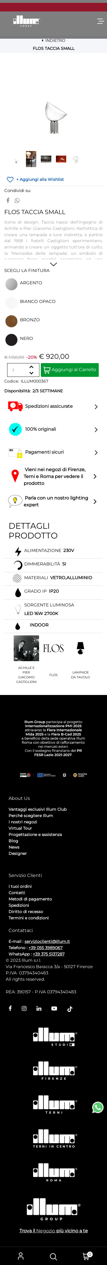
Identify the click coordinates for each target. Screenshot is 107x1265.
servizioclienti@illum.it (47, 941)
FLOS (53, 675)
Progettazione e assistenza (35, 834)
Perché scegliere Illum (31, 815)
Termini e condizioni (29, 918)
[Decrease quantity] (31, 373)
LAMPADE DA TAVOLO (80, 674)
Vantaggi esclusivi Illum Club (37, 809)
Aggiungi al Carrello (69, 370)
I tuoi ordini (20, 886)
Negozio (45, 1230)
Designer (18, 853)
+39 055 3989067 (45, 947)
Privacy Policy (23, 869)
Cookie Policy (53, 869)
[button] (54, 102)
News (14, 847)
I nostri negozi (23, 822)
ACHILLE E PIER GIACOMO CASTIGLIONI (26, 675)
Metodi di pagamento (30, 899)
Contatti (17, 892)
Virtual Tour (20, 828)
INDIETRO (53, 40)
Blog (13, 840)
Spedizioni (19, 905)
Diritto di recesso (26, 911)
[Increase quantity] (31, 366)
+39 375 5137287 (48, 954)
